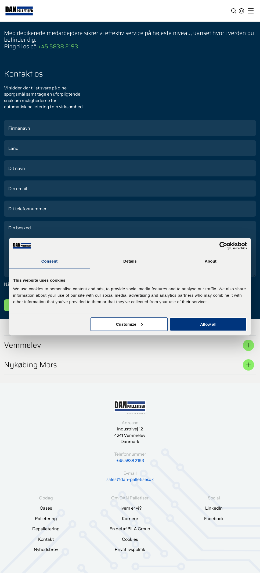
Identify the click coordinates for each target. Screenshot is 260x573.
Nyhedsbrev (46, 549)
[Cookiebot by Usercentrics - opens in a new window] (223, 246)
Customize (129, 324)
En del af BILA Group (130, 528)
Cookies (130, 539)
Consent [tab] (49, 261)
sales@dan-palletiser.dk (130, 479)
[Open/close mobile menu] (252, 11)
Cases (46, 508)
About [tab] (210, 261)
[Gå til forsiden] (19, 11)
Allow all (208, 324)
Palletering (46, 518)
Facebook (214, 518)
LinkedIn (214, 508)
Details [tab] (130, 261)
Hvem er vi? (130, 508)
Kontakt (46, 539)
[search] (233, 10)
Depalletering (46, 528)
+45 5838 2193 (58, 46)
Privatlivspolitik (130, 549)
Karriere (130, 518)
